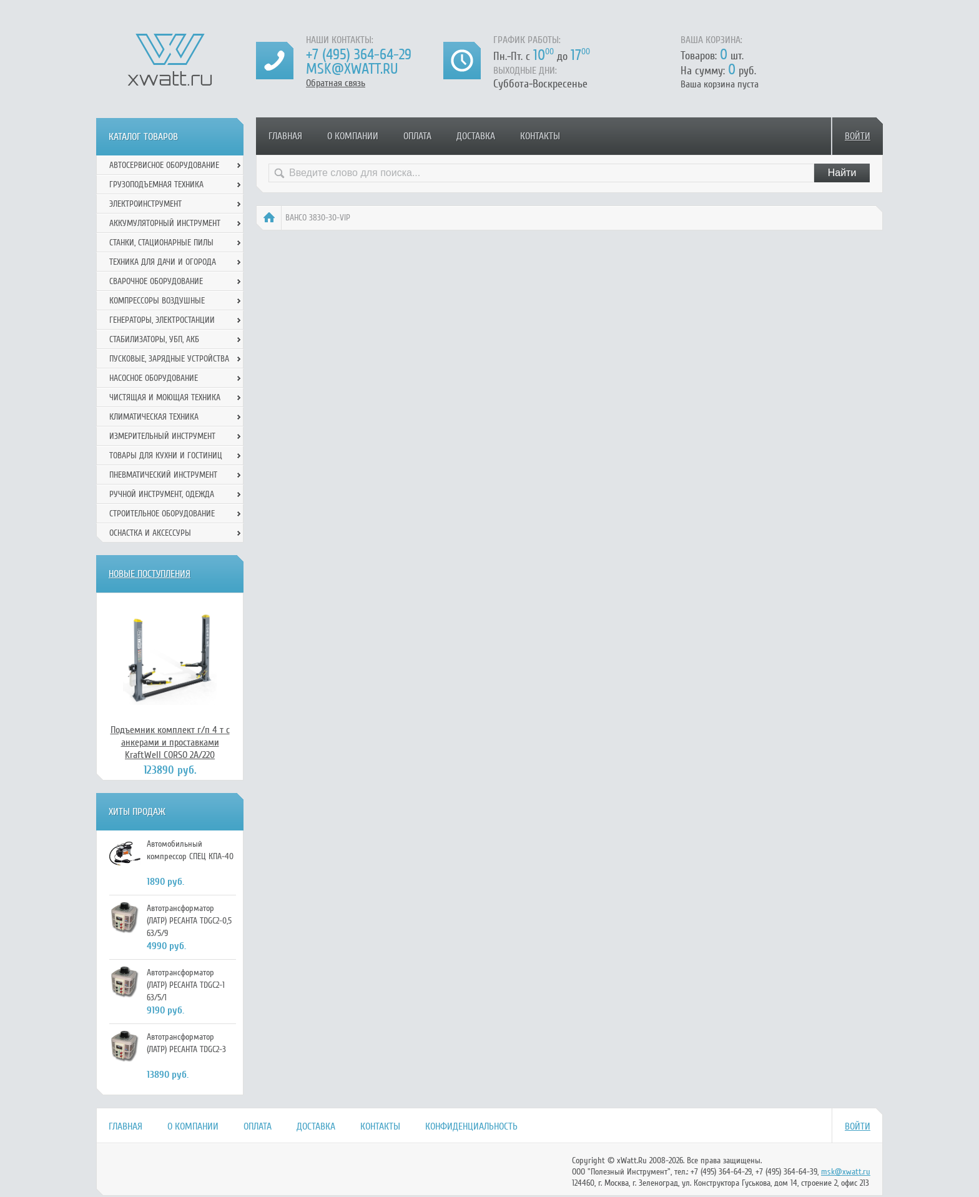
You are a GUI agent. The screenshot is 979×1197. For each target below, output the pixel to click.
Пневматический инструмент (163, 475)
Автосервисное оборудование (164, 165)
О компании (352, 136)
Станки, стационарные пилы (161, 242)
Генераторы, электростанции (162, 320)
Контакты (540, 136)
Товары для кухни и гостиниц (165, 455)
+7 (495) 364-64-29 (358, 55)
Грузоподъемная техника (156, 184)
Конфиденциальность (471, 1126)
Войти (857, 136)
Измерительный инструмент (162, 436)
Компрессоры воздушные (157, 300)
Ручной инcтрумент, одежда (161, 494)
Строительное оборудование (162, 513)
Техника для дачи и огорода (162, 262)
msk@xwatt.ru (352, 69)
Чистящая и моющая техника (164, 397)
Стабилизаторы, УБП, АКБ (154, 339)
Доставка (475, 136)
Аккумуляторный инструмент (164, 223)
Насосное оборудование (153, 378)
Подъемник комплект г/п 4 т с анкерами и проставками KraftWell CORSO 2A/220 (170, 742)
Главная (285, 136)
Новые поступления (149, 574)
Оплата (417, 136)
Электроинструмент (145, 204)
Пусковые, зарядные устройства (169, 358)
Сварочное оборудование (156, 281)
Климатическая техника (154, 416)
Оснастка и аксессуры (150, 533)
